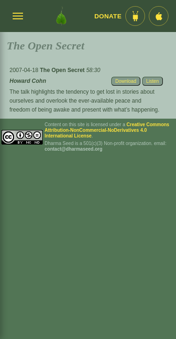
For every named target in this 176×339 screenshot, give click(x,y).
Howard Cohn (27, 81)
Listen (152, 81)
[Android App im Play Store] (135, 16)
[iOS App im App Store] (158, 16)
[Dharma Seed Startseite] (61, 16)
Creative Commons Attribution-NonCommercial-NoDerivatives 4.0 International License (107, 130)
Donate (108, 16)
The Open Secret (63, 70)
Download (125, 81)
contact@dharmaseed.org (73, 149)
